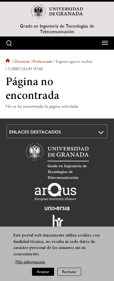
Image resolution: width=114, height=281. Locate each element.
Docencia (21, 61)
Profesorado (42, 61)
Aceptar (43, 273)
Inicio (8, 61)
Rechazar (69, 273)
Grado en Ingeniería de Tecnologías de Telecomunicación (57, 28)
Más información (30, 263)
